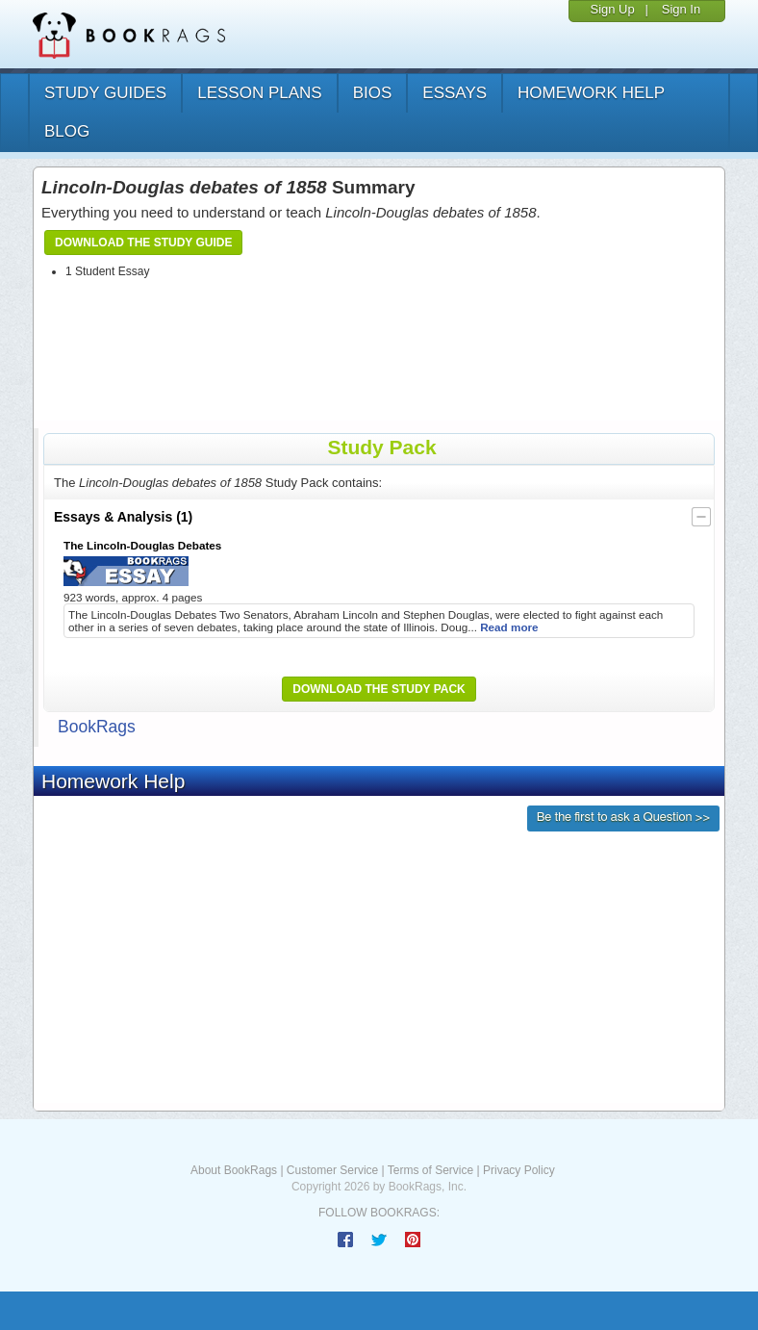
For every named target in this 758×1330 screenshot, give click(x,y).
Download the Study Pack (379, 689)
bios (372, 93)
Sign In (681, 9)
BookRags (97, 726)
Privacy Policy (519, 1170)
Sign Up (612, 9)
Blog (66, 131)
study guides (105, 93)
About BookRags (233, 1170)
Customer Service (332, 1170)
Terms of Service (430, 1170)
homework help (591, 93)
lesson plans (259, 93)
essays (454, 93)
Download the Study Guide (143, 242)
